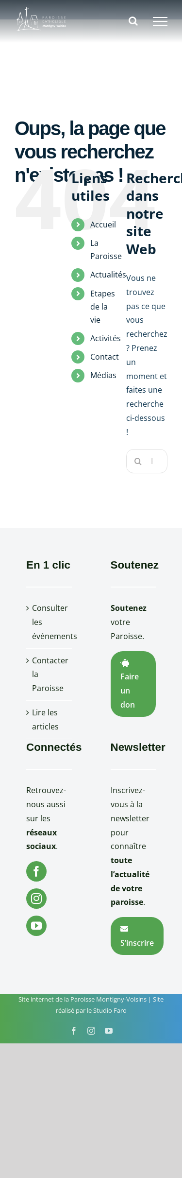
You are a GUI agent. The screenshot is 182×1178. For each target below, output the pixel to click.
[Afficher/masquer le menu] (160, 21)
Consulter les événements (49, 622)
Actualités (108, 274)
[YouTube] (36, 926)
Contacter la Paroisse (49, 674)
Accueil (103, 224)
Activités (105, 338)
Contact (104, 356)
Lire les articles (45, 719)
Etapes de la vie (102, 306)
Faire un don (129, 684)
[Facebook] (36, 871)
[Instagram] (36, 898)
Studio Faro (110, 1010)
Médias (103, 375)
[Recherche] (138, 461)
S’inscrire (137, 936)
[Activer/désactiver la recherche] (133, 21)
